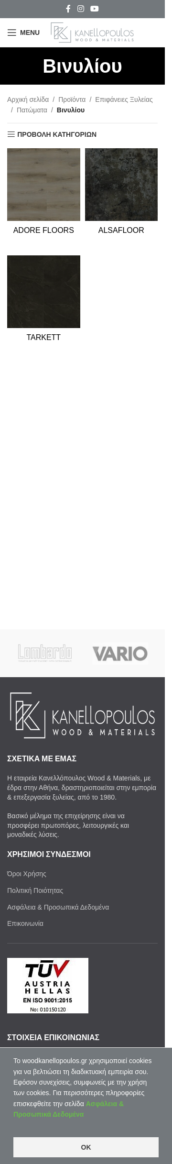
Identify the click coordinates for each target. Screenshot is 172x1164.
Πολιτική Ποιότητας (35, 890)
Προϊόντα (72, 99)
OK (86, 1147)
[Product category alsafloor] (121, 199)
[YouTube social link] (94, 8)
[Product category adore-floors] (43, 199)
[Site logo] (92, 32)
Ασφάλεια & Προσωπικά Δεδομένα (58, 907)
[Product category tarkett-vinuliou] (43, 306)
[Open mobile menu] (23, 32)
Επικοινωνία (25, 923)
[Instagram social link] (80, 8)
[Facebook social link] (68, 8)
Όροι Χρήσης (26, 874)
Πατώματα (32, 110)
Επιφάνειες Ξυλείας (123, 99)
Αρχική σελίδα (28, 99)
